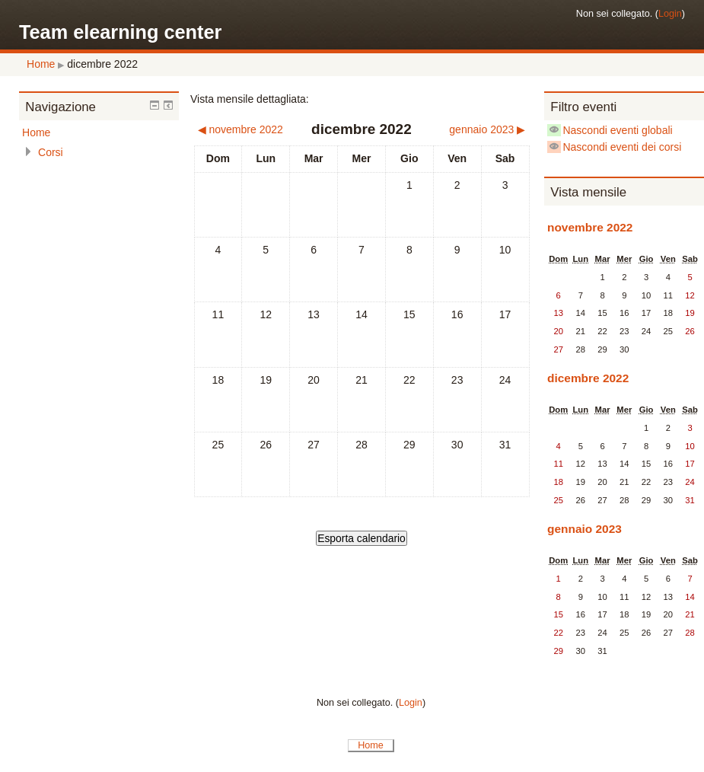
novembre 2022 (589, 227)
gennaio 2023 (584, 528)
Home (41, 64)
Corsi (50, 152)
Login (670, 13)
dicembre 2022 (102, 64)
